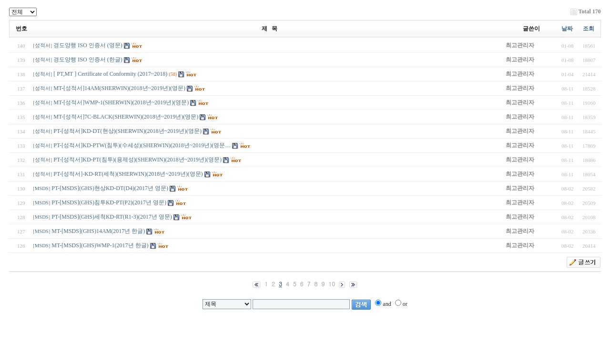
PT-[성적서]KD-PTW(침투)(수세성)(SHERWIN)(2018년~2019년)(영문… (142, 145)
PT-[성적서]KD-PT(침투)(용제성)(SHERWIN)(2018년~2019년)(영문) (137, 159)
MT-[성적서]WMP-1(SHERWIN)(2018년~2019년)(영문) (121, 102)
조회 (588, 28)
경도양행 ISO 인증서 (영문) (88, 45)
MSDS (42, 188)
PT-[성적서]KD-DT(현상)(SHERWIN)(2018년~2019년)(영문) (127, 131)
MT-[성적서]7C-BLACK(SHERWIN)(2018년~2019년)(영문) (125, 116)
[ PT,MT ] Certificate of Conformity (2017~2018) (110, 74)
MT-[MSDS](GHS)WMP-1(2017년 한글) (99, 245)
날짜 (567, 28)
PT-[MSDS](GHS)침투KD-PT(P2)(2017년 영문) (108, 202)
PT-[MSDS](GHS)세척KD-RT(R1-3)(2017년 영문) (111, 216)
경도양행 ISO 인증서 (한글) (87, 59)
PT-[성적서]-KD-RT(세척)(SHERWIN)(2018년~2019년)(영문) (128, 174)
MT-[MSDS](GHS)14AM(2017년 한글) (98, 231)
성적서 (43, 45)
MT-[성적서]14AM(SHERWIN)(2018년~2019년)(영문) (119, 88)
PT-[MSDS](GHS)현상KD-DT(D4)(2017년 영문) (109, 188)
